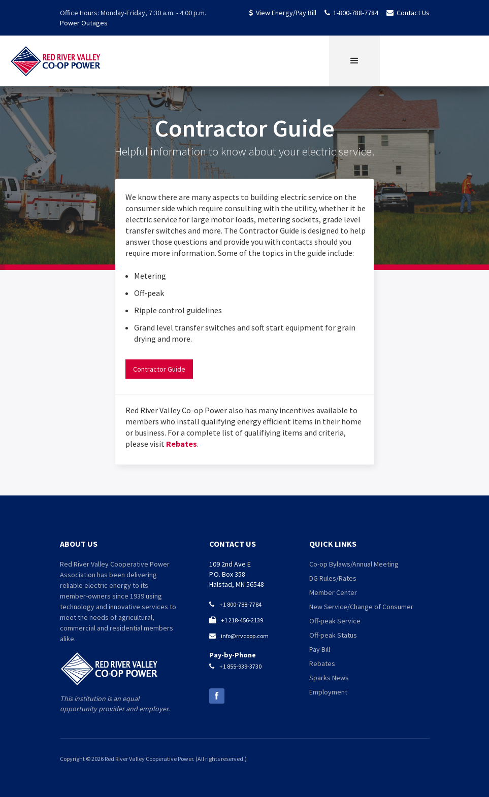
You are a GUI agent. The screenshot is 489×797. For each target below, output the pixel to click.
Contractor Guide (159, 369)
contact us (232, 544)
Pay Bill (319, 649)
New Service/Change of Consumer (361, 606)
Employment (328, 691)
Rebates (181, 444)
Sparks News (329, 677)
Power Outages (84, 22)
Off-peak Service (335, 620)
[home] (56, 61)
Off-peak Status (333, 635)
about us (78, 544)
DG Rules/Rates (332, 578)
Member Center (333, 592)
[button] (354, 61)
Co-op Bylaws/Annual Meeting (354, 564)
